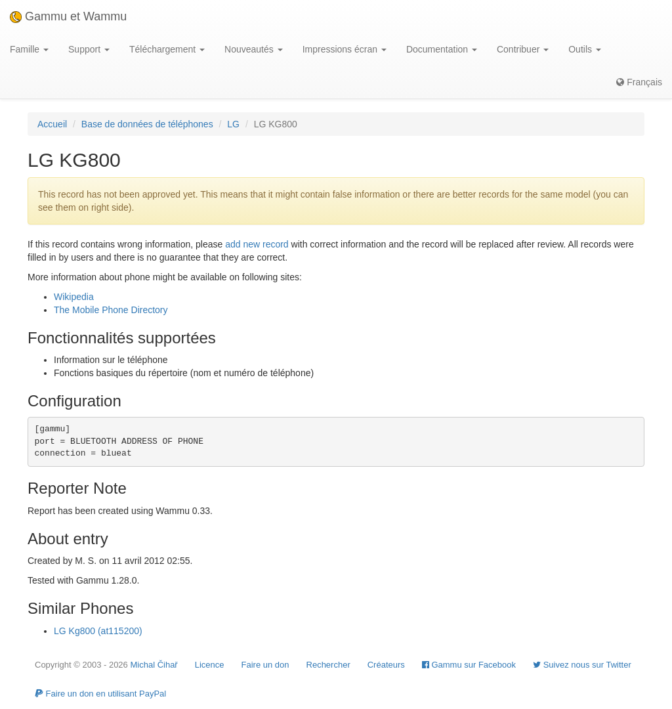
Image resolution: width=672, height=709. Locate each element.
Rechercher (328, 665)
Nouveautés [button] (253, 49)
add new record (257, 244)
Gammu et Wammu (68, 16)
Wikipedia (74, 296)
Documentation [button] (441, 49)
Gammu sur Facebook (469, 665)
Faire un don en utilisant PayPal (100, 693)
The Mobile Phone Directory (111, 310)
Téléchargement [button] (167, 49)
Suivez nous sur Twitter (582, 665)
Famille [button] (29, 49)
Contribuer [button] (523, 49)
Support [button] (89, 49)
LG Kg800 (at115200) (98, 631)
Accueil (52, 124)
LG (233, 124)
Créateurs (386, 665)
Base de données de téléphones (147, 124)
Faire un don (265, 665)
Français (639, 82)
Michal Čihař (153, 665)
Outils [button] (584, 49)
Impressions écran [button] (345, 49)
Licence (209, 665)
